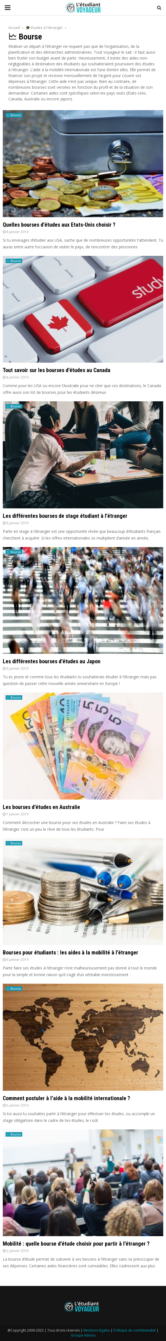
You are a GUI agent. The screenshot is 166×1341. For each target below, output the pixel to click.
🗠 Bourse (14, 115)
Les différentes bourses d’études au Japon (51, 661)
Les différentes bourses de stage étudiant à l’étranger (65, 516)
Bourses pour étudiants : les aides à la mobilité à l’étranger (70, 952)
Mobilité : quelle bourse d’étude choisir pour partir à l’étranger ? (76, 1243)
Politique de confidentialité (134, 1330)
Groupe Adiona (83, 1335)
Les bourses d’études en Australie (41, 807)
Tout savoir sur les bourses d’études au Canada (56, 370)
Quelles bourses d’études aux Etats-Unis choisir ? (59, 224)
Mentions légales (96, 1330)
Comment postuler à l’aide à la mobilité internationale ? (66, 1098)
